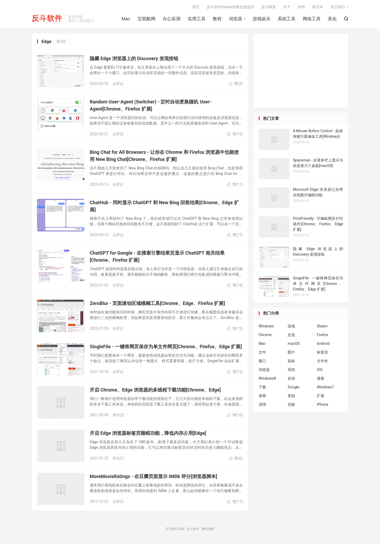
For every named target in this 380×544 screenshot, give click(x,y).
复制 (291, 396)
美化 (332, 18)
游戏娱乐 (261, 18)
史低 (291, 335)
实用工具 (197, 18)
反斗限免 (268, 7)
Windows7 (325, 387)
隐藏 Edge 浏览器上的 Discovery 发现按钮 (134, 58)
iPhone (322, 404)
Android (323, 343)
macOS (294, 343)
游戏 (291, 326)
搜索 (320, 378)
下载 (262, 387)
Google (293, 387)
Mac (126, 18)
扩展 (320, 396)
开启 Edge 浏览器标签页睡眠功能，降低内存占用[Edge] (148, 433)
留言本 (317, 7)
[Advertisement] (300, 71)
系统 (291, 370)
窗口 (262, 361)
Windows (266, 326)
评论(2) (118, 415)
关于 (287, 7)
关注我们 (337, 7)
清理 (262, 404)
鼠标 (291, 361)
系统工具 (287, 18)
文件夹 (322, 361)
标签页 (322, 352)
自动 (291, 378)
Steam (322, 326)
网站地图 (208, 529)
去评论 (118, 84)
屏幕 (262, 396)
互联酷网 (146, 18)
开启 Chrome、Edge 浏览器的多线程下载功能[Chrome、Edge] (155, 390)
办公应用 (171, 18)
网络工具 (312, 18)
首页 (196, 7)
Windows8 (267, 378)
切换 (291, 404)
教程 (217, 18)
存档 (301, 7)
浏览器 (235, 18)
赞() (236, 84)
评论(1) (118, 458)
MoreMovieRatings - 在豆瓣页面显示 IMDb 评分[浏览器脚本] (153, 476)
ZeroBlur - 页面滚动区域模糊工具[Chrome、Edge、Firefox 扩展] (157, 303)
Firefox (322, 335)
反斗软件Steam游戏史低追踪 (230, 7)
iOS (319, 370)
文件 (262, 352)
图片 (291, 352)
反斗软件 (47, 19)
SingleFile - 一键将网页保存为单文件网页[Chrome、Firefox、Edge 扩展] (166, 346)
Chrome (265, 335)
